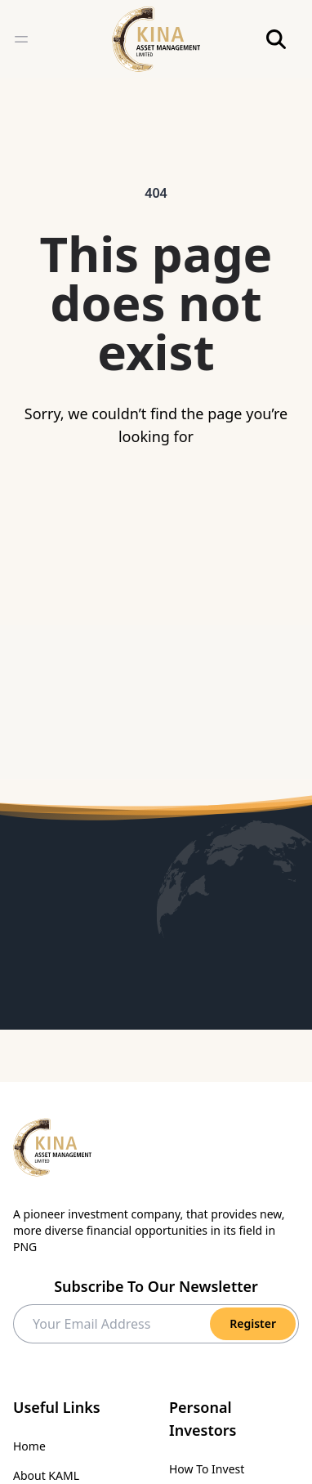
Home (29, 1446)
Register (253, 1323)
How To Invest (206, 1469)
